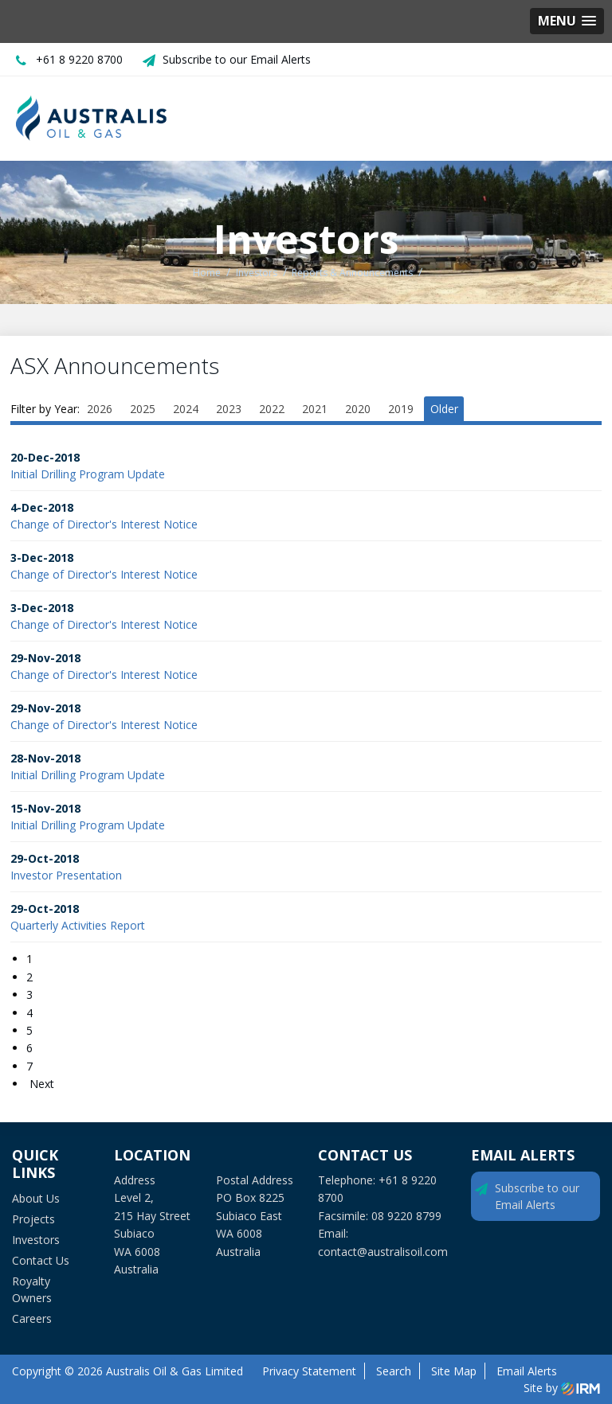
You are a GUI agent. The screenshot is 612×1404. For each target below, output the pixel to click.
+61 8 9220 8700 (79, 59)
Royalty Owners (32, 1289)
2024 (185, 408)
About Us (36, 1198)
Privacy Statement (309, 1371)
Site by (562, 1387)
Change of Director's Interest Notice (104, 524)
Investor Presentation (66, 875)
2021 (315, 408)
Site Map (454, 1371)
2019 (401, 408)
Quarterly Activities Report (77, 925)
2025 (142, 408)
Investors (36, 1239)
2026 (99, 408)
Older (444, 408)
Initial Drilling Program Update (87, 474)
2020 (358, 408)
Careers (32, 1318)
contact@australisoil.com (383, 1251)
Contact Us (40, 1260)
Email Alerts (526, 1371)
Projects (33, 1219)
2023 (228, 408)
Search (393, 1371)
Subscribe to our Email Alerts (237, 59)
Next (40, 1083)
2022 (271, 408)
